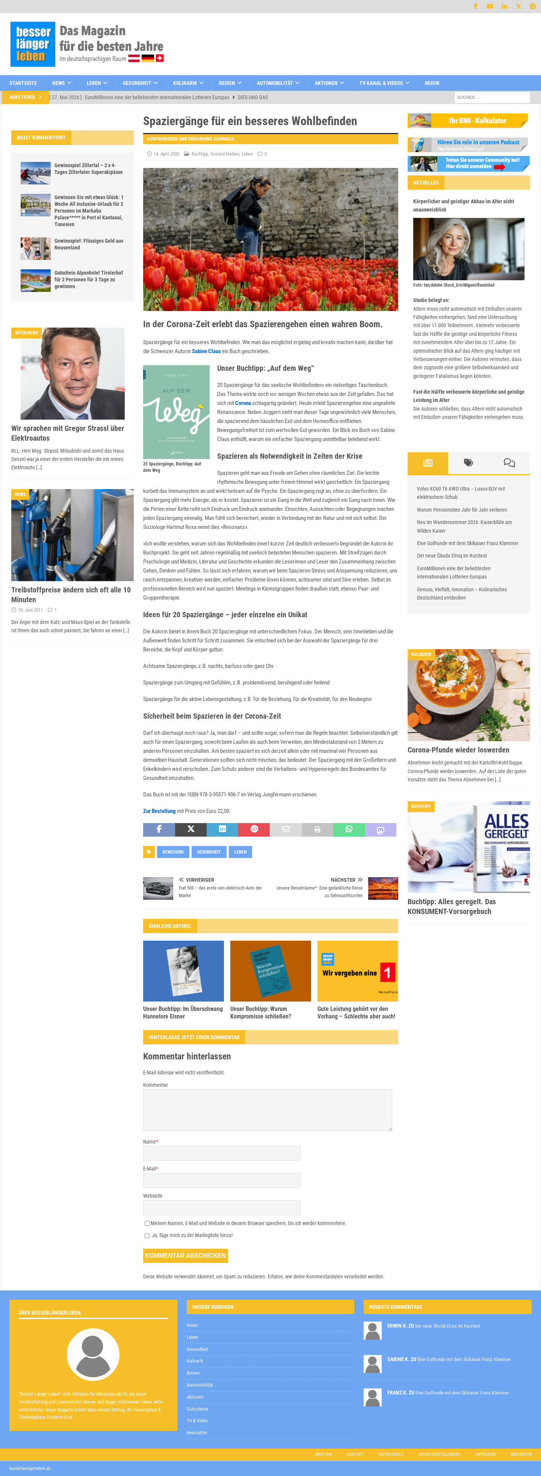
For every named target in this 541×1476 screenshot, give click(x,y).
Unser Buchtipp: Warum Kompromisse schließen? (260, 1012)
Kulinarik (185, 83)
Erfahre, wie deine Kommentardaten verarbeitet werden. (326, 1277)
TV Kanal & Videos (381, 83)
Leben (94, 83)
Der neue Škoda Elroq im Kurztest (452, 556)
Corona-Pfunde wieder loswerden (458, 749)
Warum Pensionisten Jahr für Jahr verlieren (462, 510)
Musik (432, 83)
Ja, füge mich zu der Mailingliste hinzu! (189, 1235)
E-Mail (149, 1169)
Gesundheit (137, 83)
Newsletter (197, 1432)
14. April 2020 (166, 154)
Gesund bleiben (224, 154)
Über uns (323, 1454)
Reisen (227, 83)
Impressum (485, 1454)
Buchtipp (200, 154)
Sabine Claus (206, 351)
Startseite (23, 83)
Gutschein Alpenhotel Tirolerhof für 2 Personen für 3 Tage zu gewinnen (88, 279)
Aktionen (326, 83)
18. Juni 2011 (30, 610)
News (58, 83)
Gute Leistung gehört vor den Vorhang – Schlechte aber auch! (356, 1012)
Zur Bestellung (159, 811)
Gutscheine (197, 1409)
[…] (39, 467)
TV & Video (197, 1420)
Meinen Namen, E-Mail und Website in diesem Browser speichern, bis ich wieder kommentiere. (249, 1223)
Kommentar (155, 1085)
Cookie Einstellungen (439, 1454)
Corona (243, 403)
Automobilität (275, 83)
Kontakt (355, 1454)
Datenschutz (391, 1454)
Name (149, 1142)
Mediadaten (521, 1454)
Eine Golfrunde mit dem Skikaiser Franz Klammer (467, 543)
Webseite (153, 1196)
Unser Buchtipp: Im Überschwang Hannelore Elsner (183, 1012)
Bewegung (173, 852)
